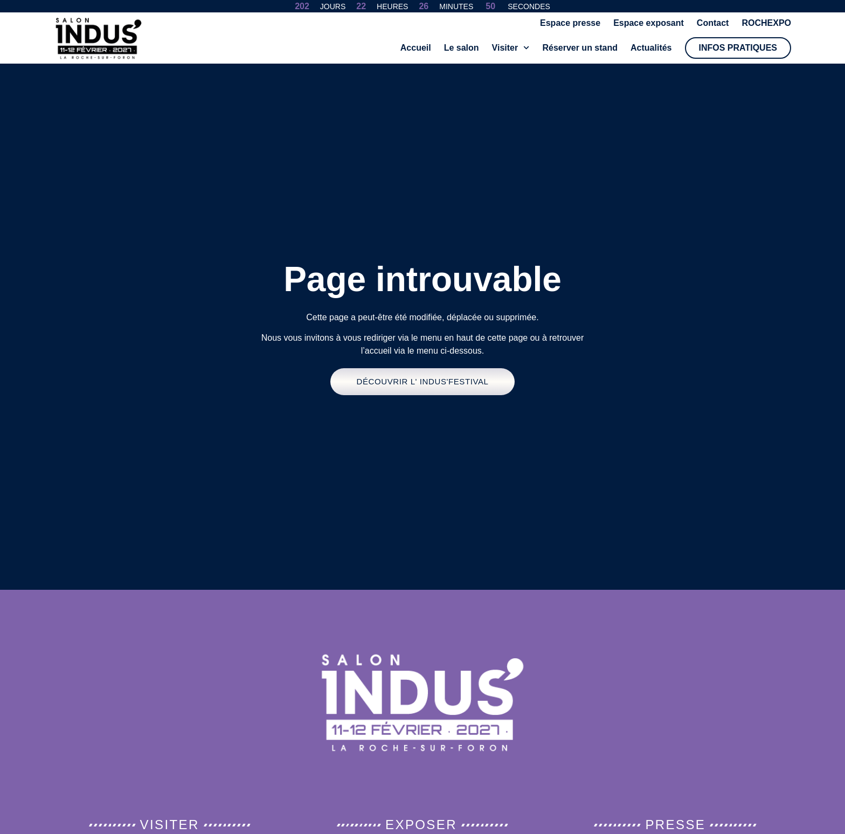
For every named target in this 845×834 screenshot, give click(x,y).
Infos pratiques (738, 47)
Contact (713, 22)
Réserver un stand (580, 47)
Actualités (651, 47)
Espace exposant (648, 22)
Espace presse (570, 22)
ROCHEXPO (766, 22)
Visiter (511, 48)
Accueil (415, 47)
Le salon (461, 47)
